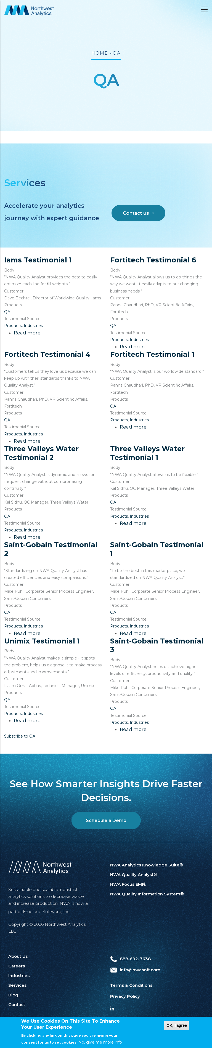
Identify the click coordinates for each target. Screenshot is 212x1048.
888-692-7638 (130, 958)
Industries (19, 975)
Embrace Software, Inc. (46, 911)
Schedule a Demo (106, 820)
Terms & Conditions (131, 985)
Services (17, 985)
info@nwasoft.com (135, 969)
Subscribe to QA (19, 736)
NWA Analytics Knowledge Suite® (146, 865)
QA (7, 311)
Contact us (136, 213)
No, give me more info (100, 1044)
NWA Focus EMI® (128, 884)
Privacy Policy (125, 996)
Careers (16, 966)
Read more (27, 333)
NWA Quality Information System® (147, 894)
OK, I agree (176, 1027)
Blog (13, 995)
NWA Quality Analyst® (133, 874)
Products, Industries (23, 325)
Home (99, 53)
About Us (18, 956)
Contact (16, 1004)
